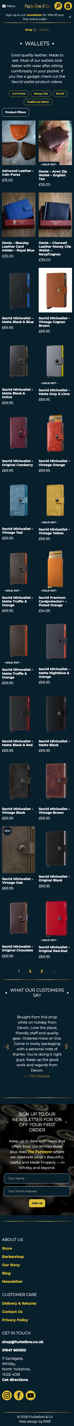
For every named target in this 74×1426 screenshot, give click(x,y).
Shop (29, 30)
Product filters (15, 112)
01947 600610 (14, 1350)
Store (7, 1248)
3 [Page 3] (42, 971)
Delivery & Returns (19, 1303)
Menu (8, 6)
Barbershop (13, 1257)
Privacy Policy (15, 1320)
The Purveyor (39, 1152)
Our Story (11, 1265)
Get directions (15, 1380)
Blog (6, 1273)
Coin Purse (19, 93)
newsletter (34, 15)
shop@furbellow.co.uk (22, 1342)
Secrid (60, 93)
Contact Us (12, 1312)
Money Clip (41, 93)
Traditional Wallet (38, 101)
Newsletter (12, 1281)
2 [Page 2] (30, 971)
